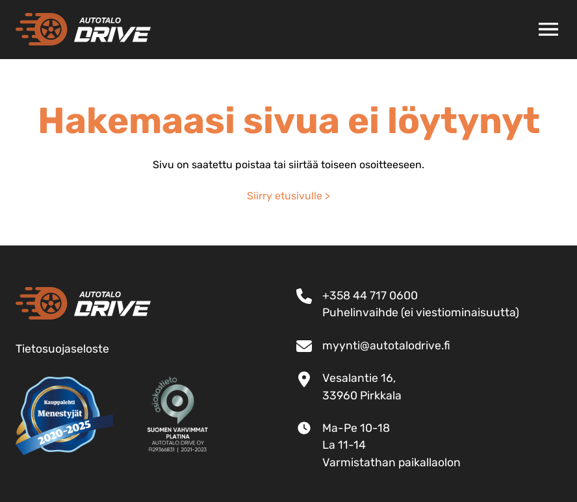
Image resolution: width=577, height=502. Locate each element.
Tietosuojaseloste (62, 348)
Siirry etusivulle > (288, 196)
